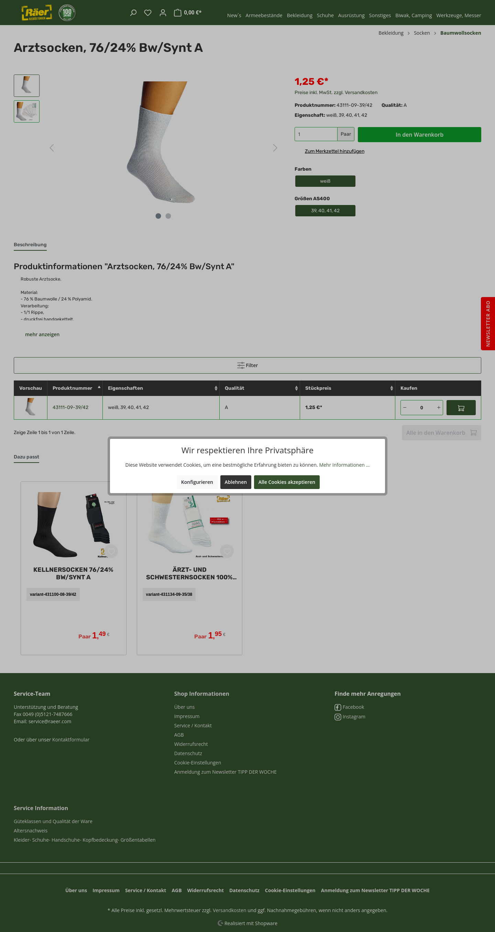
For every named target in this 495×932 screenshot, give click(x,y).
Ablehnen (236, 482)
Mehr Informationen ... (344, 465)
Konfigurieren (197, 482)
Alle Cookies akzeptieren (286, 482)
